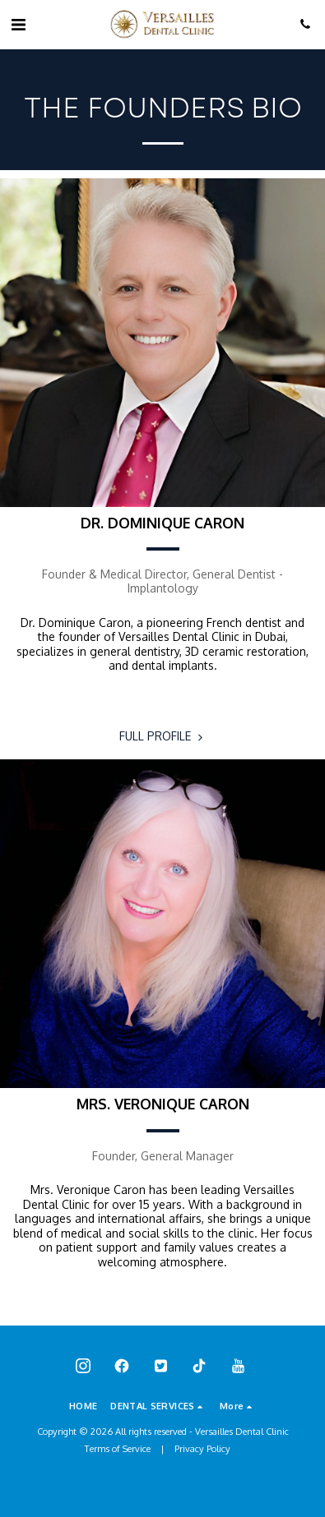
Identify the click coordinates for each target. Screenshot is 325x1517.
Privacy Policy (202, 1448)
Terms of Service (118, 1448)
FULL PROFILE (162, 736)
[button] (18, 23)
